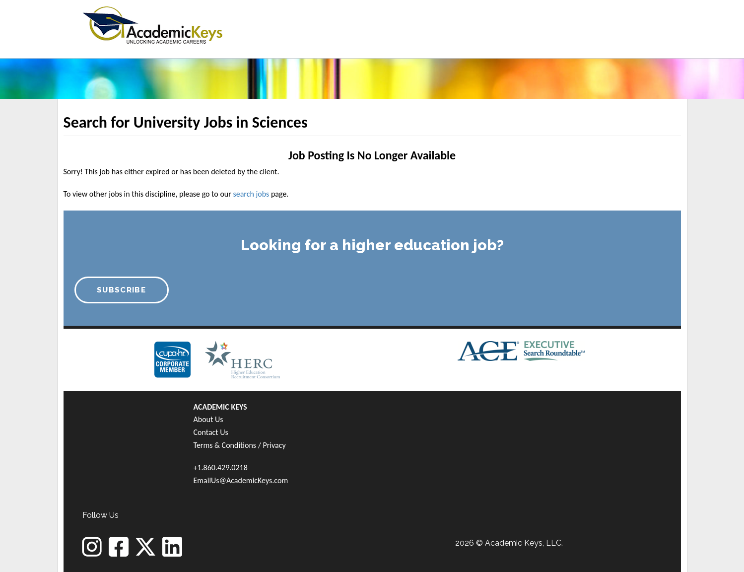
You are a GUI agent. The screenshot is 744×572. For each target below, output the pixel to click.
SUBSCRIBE (121, 290)
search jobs (251, 194)
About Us (208, 419)
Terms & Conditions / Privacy (240, 445)
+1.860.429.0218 (221, 467)
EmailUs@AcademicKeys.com (241, 480)
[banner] (152, 23)
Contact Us (211, 432)
